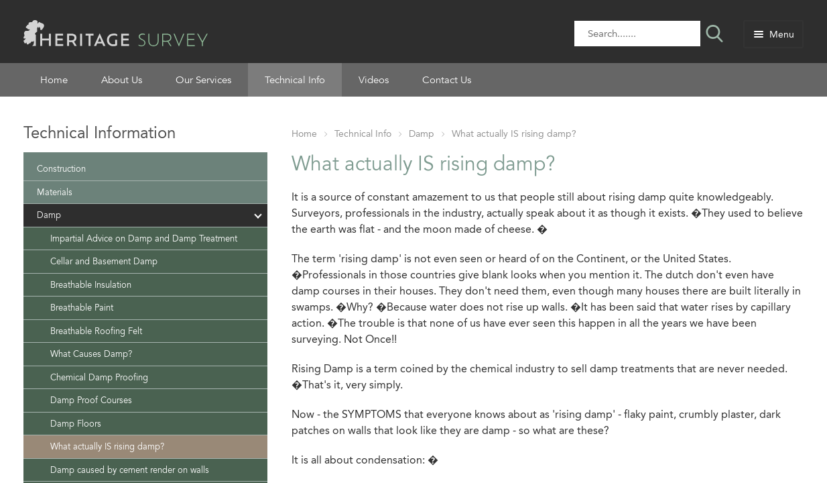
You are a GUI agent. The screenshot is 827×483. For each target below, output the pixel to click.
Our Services (203, 80)
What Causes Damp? (91, 354)
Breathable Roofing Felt (96, 331)
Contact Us (446, 80)
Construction (61, 168)
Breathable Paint (81, 307)
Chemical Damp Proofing (99, 377)
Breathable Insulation (90, 284)
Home (54, 80)
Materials (54, 192)
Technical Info (295, 80)
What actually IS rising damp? (514, 134)
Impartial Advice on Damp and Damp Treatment (143, 238)
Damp (421, 134)
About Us (121, 80)
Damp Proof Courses (91, 400)
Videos (374, 80)
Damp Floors (75, 423)
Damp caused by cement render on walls (129, 470)
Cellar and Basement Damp (103, 261)
